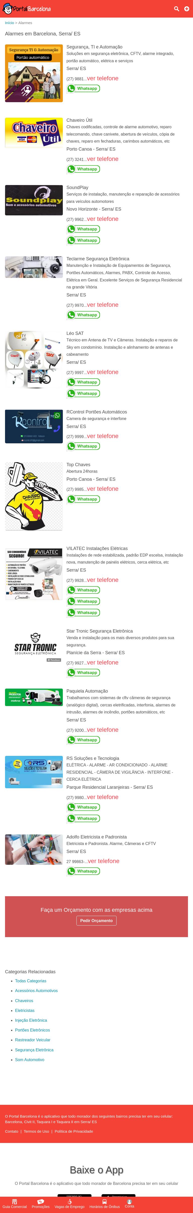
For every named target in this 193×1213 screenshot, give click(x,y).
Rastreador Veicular (33, 1040)
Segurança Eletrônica (34, 1050)
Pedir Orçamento (96, 921)
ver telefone (102, 78)
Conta (129, 1203)
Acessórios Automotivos (36, 991)
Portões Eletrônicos (32, 1030)
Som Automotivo (29, 1060)
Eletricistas (24, 1010)
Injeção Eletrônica (31, 1020)
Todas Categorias (30, 981)
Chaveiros (24, 1001)
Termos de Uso (36, 1131)
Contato (11, 1131)
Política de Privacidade (74, 1131)
